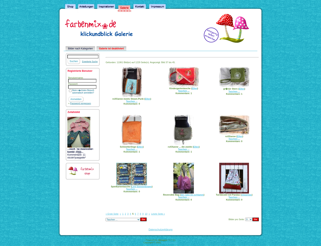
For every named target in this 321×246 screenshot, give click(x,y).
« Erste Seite (112, 214)
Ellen (147, 99)
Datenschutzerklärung (161, 229)
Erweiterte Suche (90, 61)
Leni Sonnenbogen (142, 186)
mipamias (246, 195)
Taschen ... (131, 101)
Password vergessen (80, 103)
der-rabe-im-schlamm (192, 195)
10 (146, 214)
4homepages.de (170, 242)
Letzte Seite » (158, 214)
